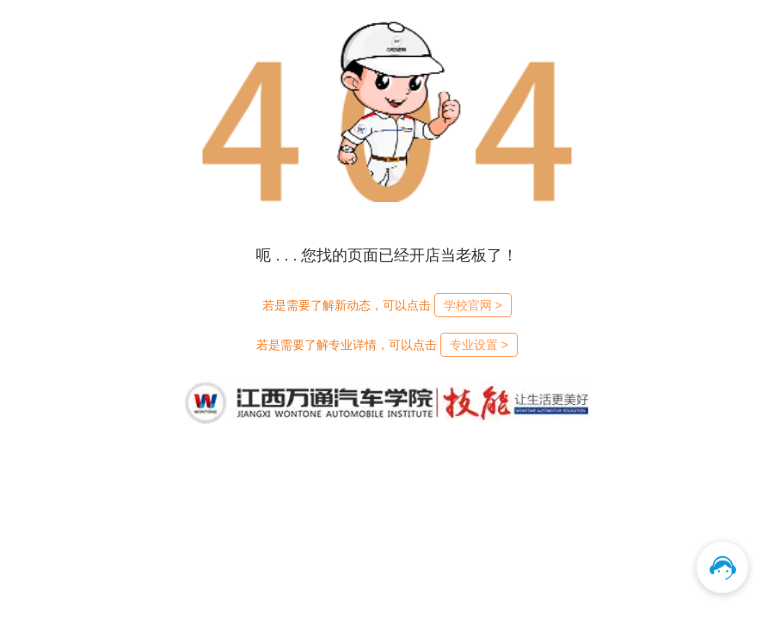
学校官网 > (473, 305)
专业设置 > (479, 345)
